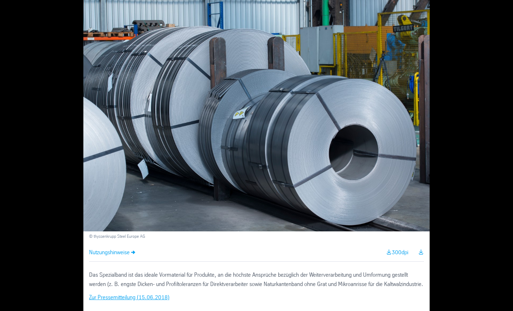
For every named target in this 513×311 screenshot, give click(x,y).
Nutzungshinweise (109, 252)
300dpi (400, 252)
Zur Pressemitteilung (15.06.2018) (129, 297)
